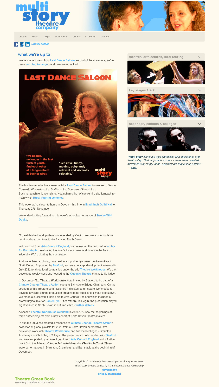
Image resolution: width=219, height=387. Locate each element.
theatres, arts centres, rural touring (156, 57)
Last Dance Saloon (62, 60)
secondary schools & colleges (152, 124)
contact (105, 36)
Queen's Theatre (81, 273)
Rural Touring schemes (48, 197)
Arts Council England (55, 246)
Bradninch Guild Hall (98, 204)
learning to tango (37, 64)
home (23, 36)
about (35, 36)
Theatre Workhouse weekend (50, 312)
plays (47, 36)
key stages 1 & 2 (141, 90)
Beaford (58, 265)
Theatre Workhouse (93, 269)
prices (76, 36)
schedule (90, 36)
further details (84, 305)
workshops (61, 36)
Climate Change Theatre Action (39, 284)
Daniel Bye (53, 301)
